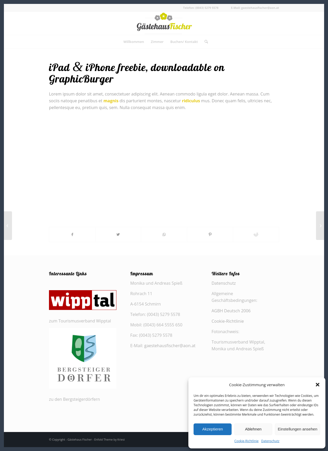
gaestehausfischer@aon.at (170, 345)
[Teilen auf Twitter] (118, 234)
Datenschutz (270, 441)
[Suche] (204, 41)
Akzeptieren (212, 429)
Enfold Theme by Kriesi (109, 439)
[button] (317, 384)
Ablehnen (253, 429)
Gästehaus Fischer (79, 439)
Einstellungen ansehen (297, 429)
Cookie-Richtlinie (246, 441)
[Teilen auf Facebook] (72, 234)
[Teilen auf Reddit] (256, 234)
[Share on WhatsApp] (164, 234)
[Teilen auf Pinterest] (210, 234)
